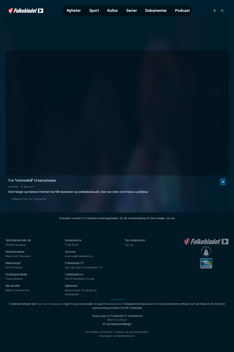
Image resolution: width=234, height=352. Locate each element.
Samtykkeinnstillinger (117, 324)
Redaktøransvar (113, 304)
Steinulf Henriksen (16, 244)
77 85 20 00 (71, 244)
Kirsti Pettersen (14, 267)
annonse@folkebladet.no (79, 256)
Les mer (170, 218)
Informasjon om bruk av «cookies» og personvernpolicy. (117, 332)
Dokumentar (156, 10)
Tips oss (129, 244)
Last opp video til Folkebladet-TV (83, 267)
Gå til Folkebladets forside (79, 278)
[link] (25, 10)
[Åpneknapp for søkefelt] (222, 10)
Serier (131, 10)
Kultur (112, 10)
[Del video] (223, 181)
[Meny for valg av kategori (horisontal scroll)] (127, 10)
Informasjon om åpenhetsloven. (117, 336)
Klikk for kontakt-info (17, 290)
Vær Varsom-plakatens (50, 304)
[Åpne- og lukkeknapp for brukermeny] (214, 10)
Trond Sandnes (14, 278)
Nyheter (74, 10)
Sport (94, 10)
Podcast (182, 10)
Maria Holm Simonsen (18, 256)
